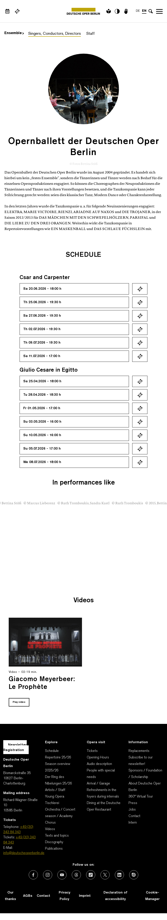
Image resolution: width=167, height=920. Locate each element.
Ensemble (14, 33)
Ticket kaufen (139, 289)
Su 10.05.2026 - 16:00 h (42, 435)
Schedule (52, 751)
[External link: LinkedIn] (119, 874)
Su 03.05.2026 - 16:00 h (42, 422)
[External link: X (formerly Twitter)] (105, 874)
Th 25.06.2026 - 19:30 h (42, 302)
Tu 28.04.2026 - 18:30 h (42, 395)
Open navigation (159, 11)
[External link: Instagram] (47, 874)
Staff (90, 34)
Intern (133, 822)
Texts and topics (57, 835)
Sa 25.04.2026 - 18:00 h (42, 381)
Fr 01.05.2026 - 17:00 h (41, 408)
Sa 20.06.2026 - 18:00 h (42, 289)
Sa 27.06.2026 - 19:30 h (42, 316)
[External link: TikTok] (90, 874)
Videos (50, 829)
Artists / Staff (55, 790)
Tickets (92, 751)
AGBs (27, 896)
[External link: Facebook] (33, 874)
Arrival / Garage (98, 783)
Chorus (50, 822)
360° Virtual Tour (141, 796)
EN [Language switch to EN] (144, 11)
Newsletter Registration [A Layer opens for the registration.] (15, 747)
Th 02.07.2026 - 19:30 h (41, 329)
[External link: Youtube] (62, 874)
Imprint (85, 896)
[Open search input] (150, 11)
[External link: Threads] (76, 874)
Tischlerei (52, 803)
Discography (54, 842)
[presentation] (149, 565)
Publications (54, 849)
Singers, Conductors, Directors (54, 34)
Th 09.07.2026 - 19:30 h (41, 342)
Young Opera (54, 796)
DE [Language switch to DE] (138, 11)
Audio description (99, 764)
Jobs (132, 809)
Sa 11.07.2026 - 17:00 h (41, 356)
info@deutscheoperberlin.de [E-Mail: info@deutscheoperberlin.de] (23, 853)
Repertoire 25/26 (58, 757)
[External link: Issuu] (133, 874)
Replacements (139, 751)
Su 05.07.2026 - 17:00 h (42, 448)
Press (133, 803)
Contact (134, 816)
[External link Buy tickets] (17, 11)
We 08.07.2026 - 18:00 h (42, 462)
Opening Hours (98, 757)
